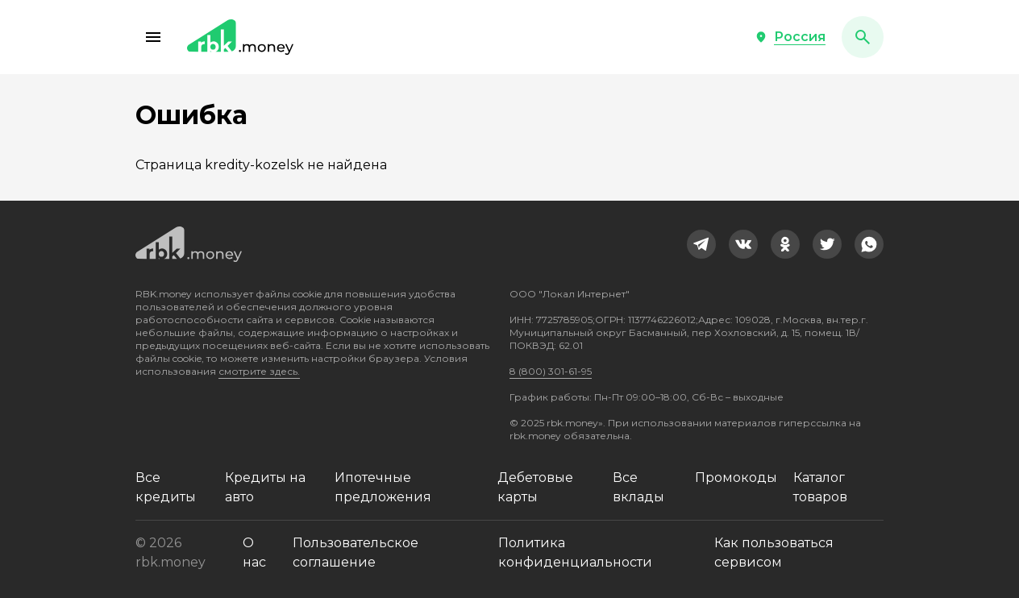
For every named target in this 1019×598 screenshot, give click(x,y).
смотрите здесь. (259, 371)
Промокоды (736, 477)
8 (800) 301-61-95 (551, 371)
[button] (153, 37)
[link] (701, 244)
